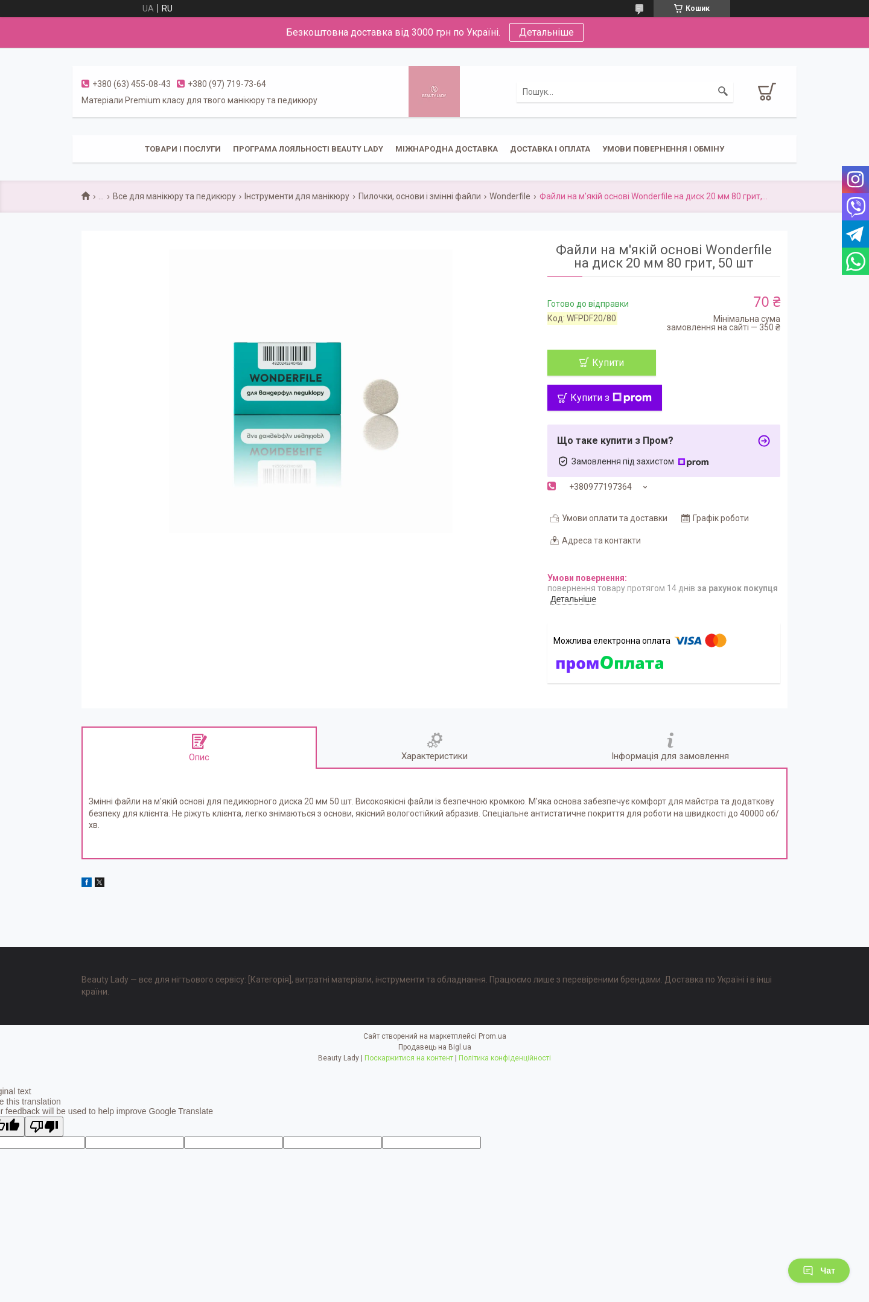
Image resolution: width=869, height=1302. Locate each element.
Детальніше (546, 32)
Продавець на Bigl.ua (434, 1047)
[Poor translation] (44, 1127)
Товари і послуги (183, 148)
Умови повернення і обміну (663, 148)
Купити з (611, 397)
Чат (819, 1270)
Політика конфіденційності (505, 1058)
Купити (608, 362)
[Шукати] (723, 91)
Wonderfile (509, 196)
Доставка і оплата (550, 148)
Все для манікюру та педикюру (174, 196)
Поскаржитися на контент (408, 1058)
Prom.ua (492, 1036)
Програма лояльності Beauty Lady (308, 148)
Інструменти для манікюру (296, 196)
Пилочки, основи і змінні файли (419, 196)
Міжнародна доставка (446, 148)
